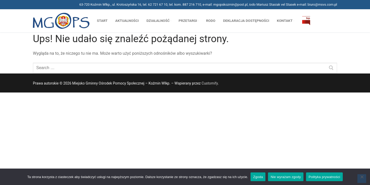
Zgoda (258, 177)
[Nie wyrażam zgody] (361, 178)
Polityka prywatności (324, 177)
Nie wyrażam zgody (286, 177)
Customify (210, 83)
